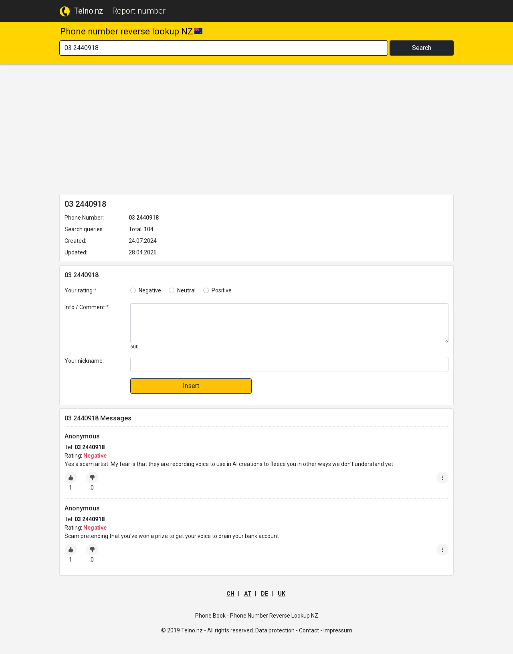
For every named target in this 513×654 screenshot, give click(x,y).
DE (264, 593)
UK (281, 593)
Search (421, 48)
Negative (150, 290)
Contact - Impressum (325, 630)
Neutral (186, 290)
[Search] (223, 48)
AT (247, 593)
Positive (222, 290)
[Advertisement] (256, 131)
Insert (191, 386)
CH (230, 593)
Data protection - (276, 630)
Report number (139, 11)
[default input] (289, 364)
